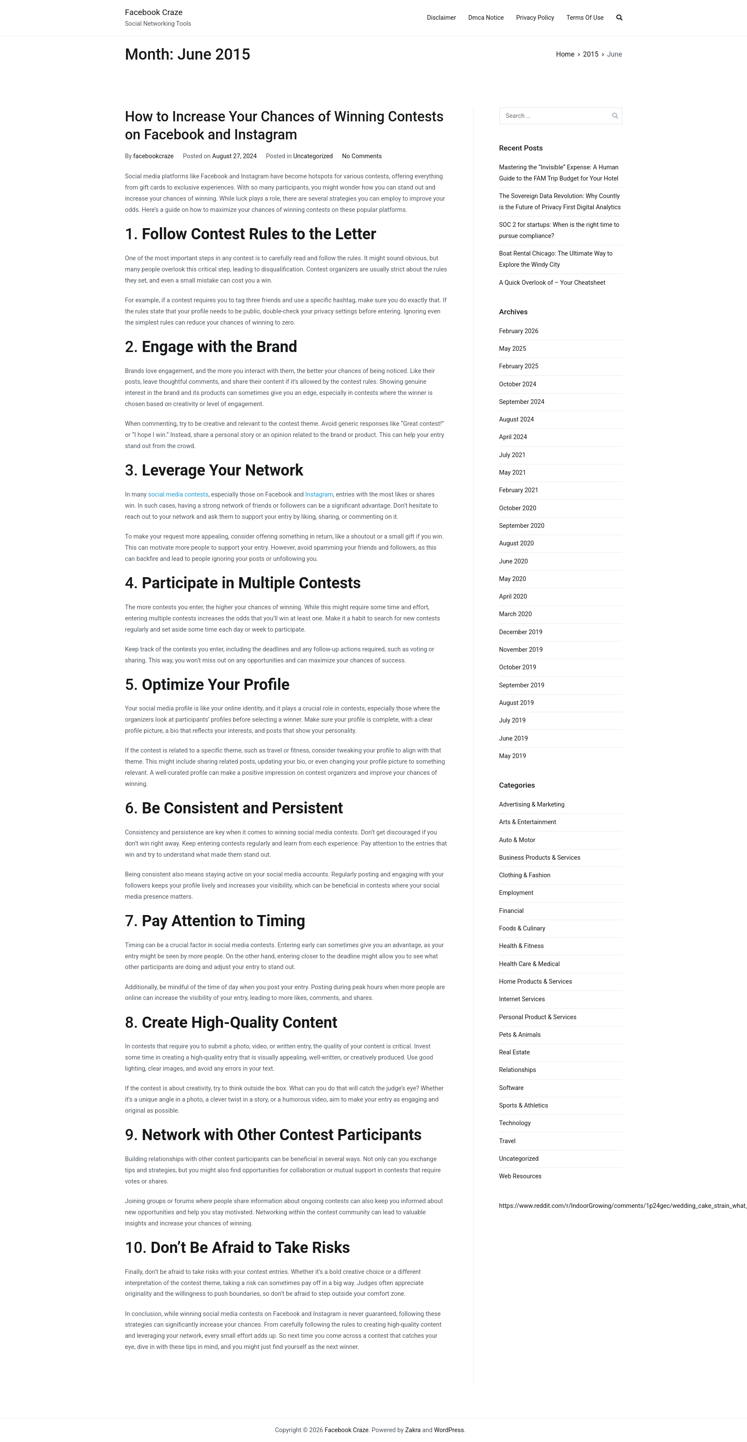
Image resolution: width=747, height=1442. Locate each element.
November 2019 (521, 649)
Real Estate (514, 1052)
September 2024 (522, 402)
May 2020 (512, 579)
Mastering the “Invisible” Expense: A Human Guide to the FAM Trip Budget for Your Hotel (559, 173)
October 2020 (518, 508)
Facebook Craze (154, 12)
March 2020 (515, 614)
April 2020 (513, 596)
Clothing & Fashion (525, 875)
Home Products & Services (535, 981)
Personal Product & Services (538, 1017)
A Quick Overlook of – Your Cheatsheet (552, 282)
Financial (511, 911)
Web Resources (520, 1176)
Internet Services (522, 999)
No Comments (362, 156)
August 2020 (516, 543)
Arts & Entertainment (527, 822)
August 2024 (516, 419)
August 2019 (516, 703)
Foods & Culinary (522, 928)
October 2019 (518, 667)
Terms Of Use (585, 17)
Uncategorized (313, 156)
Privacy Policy (535, 17)
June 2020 (513, 561)
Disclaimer (441, 17)
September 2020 (522, 526)
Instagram (319, 494)
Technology (515, 1123)
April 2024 (513, 437)
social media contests (178, 494)
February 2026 (519, 331)
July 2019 (512, 720)
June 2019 (513, 738)
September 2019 (522, 685)
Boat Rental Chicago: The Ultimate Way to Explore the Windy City (556, 259)
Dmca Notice (486, 17)
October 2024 (518, 384)
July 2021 (512, 455)
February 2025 (519, 366)
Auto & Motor (517, 840)
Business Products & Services (540, 857)
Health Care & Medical (529, 964)
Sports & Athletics (524, 1105)
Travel (507, 1141)
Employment (516, 893)
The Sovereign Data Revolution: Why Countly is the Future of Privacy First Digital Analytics (560, 202)
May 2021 (512, 472)
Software (511, 1088)
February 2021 (519, 490)
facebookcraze (153, 156)
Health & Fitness (521, 946)
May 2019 (512, 756)
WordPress (449, 1430)
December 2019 (521, 632)
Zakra (412, 1430)
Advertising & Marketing (532, 804)
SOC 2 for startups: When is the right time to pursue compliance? (559, 230)
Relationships (518, 1070)
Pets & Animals (520, 1035)
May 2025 (512, 348)
